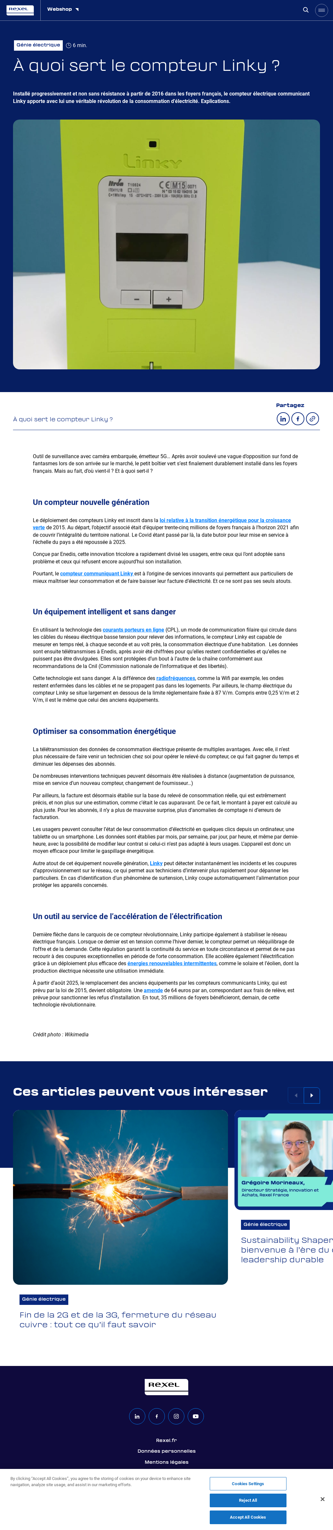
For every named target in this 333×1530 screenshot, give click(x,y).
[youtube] (196, 1416)
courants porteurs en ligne (133, 630)
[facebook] (157, 1416)
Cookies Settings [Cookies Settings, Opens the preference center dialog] (248, 1487)
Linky (156, 864)
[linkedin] (137, 1416)
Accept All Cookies (248, 1520)
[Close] (322, 1502)
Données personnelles (167, 1451)
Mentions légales (167, 1462)
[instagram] (176, 1416)
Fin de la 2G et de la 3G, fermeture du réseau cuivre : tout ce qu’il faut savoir (118, 1321)
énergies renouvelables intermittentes (172, 964)
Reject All (248, 1503)
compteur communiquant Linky (97, 574)
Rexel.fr (166, 1440)
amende (153, 991)
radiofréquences (175, 679)
